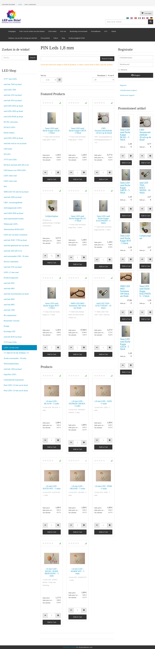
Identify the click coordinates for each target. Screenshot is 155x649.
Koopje (6, 326)
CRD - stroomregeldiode (13, 203)
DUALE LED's (9, 127)
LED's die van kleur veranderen (15, 235)
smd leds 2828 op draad (12, 197)
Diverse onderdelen (11, 262)
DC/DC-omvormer (11, 122)
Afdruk (113, 31)
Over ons (63, 31)
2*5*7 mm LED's (10, 79)
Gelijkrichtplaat (51, 216)
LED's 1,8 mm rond (11, 348)
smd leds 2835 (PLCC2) (13, 251)
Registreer (123, 85)
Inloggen (135, 75)
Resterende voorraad (11, 321)
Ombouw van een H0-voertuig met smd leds (22, 38)
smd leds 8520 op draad (12, 337)
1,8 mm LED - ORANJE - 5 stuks (77, 487)
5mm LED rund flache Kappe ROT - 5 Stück (51, 305)
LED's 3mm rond (10, 176)
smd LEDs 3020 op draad (13, 111)
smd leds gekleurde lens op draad (16, 245)
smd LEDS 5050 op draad (13, 213)
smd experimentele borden (14, 219)
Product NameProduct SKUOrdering (48, 79)
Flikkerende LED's (11, 224)
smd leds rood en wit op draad (15, 143)
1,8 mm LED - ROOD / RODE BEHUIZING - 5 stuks (52, 572)
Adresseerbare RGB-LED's (14, 229)
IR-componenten (10, 315)
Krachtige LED (9, 331)
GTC (105, 31)
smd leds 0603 (9, 299)
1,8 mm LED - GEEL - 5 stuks (103, 402)
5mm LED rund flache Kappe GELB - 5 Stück (52, 130)
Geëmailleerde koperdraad (14, 380)
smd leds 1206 (9, 310)
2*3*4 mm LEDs (10, 342)
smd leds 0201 (9, 283)
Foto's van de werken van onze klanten (32, 31)
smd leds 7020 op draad (12, 84)
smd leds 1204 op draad (12, 369)
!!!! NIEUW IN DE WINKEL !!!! (16, 353)
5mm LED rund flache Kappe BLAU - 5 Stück (77, 218)
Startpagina (12, 31)
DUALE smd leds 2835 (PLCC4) (16, 165)
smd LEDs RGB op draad (13, 117)
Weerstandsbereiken (11, 364)
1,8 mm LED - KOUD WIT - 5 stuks (51, 487)
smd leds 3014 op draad (12, 100)
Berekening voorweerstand (78, 31)
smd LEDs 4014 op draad (13, 106)
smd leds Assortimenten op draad (16, 294)
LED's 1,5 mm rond (11, 272)
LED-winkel (52, 31)
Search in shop (107, 59)
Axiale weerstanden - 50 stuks (15, 358)
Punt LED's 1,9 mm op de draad (16, 385)
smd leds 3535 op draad (12, 267)
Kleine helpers (9, 133)
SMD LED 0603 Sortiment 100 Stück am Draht (77, 305)
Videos (55, 38)
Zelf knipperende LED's (13, 208)
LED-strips (8, 149)
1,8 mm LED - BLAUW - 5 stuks (51, 402)
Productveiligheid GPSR (77, 38)
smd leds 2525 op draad (12, 95)
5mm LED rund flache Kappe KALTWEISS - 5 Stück (103, 219)
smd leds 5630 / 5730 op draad (15, 240)
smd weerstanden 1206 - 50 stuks (16, 256)
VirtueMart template (69, 647)
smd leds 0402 (9, 288)
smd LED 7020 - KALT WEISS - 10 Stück (103, 305)
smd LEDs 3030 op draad (13, 138)
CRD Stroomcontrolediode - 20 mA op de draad (103, 130)
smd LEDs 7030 (10, 90)
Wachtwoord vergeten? (127, 95)
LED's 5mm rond (10, 181)
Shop (63, 38)
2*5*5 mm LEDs (10, 160)
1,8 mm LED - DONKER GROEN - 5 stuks (77, 403)
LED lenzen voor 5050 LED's (15, 170)
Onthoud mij (122, 70)
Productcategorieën (11, 278)
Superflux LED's (10, 374)
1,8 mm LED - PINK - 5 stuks (103, 487)
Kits (5, 186)
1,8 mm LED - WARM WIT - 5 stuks (77, 571)
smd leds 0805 (9, 305)
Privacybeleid (45, 38)
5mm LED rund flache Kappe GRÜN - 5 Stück (77, 130)
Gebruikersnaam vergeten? (128, 90)
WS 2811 (7, 154)
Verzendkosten (96, 31)
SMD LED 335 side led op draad (16, 192)
